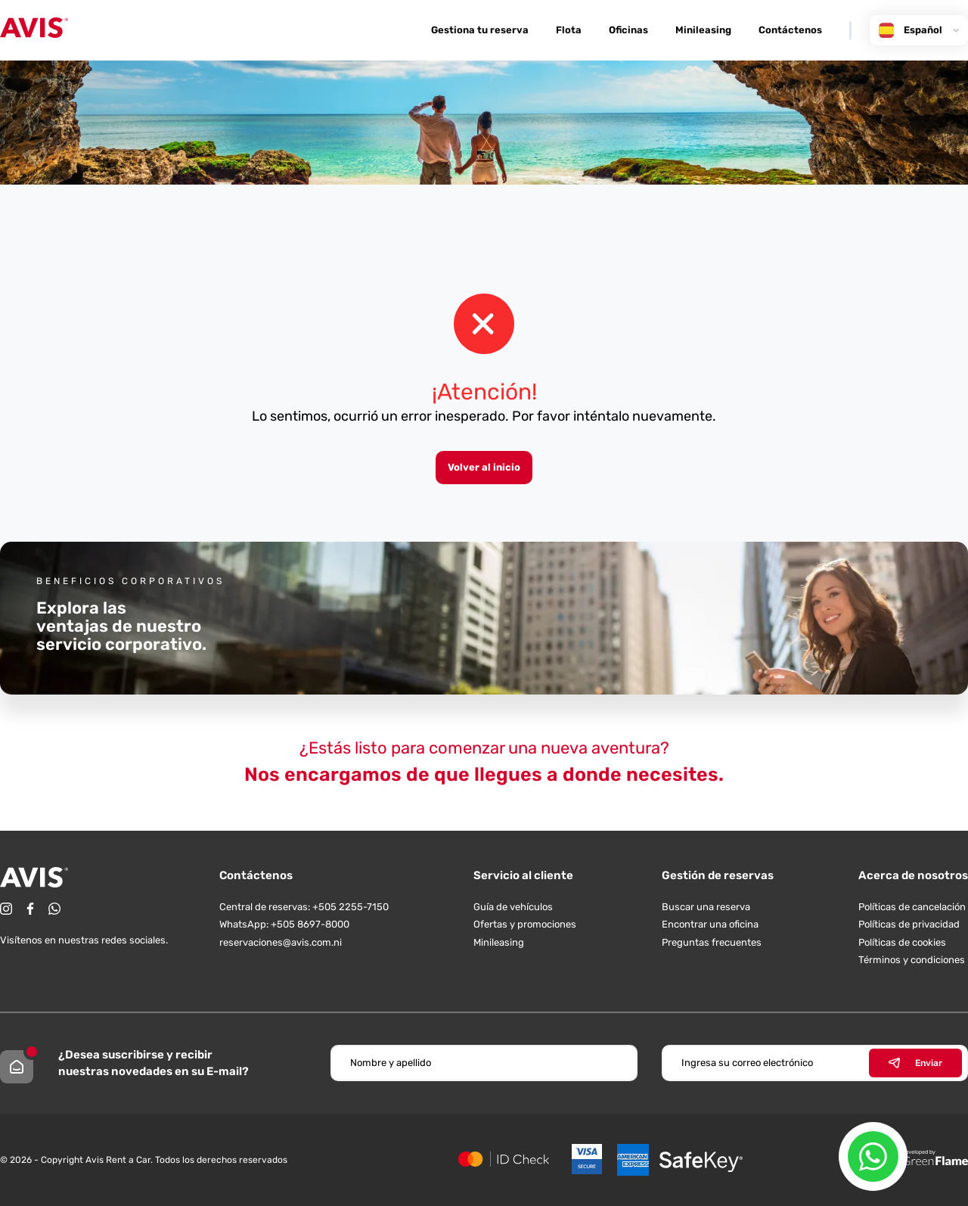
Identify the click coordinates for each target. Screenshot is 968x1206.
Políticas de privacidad (909, 924)
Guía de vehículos (513, 906)
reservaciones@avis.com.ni (280, 942)
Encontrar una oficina (710, 924)
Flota (569, 30)
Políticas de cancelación (912, 906)
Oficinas (628, 30)
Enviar (915, 1063)
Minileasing (703, 30)
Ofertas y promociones (524, 924)
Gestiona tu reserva (480, 30)
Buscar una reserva (706, 906)
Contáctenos (790, 30)
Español (919, 30)
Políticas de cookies (902, 942)
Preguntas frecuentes (712, 942)
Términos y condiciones (911, 959)
